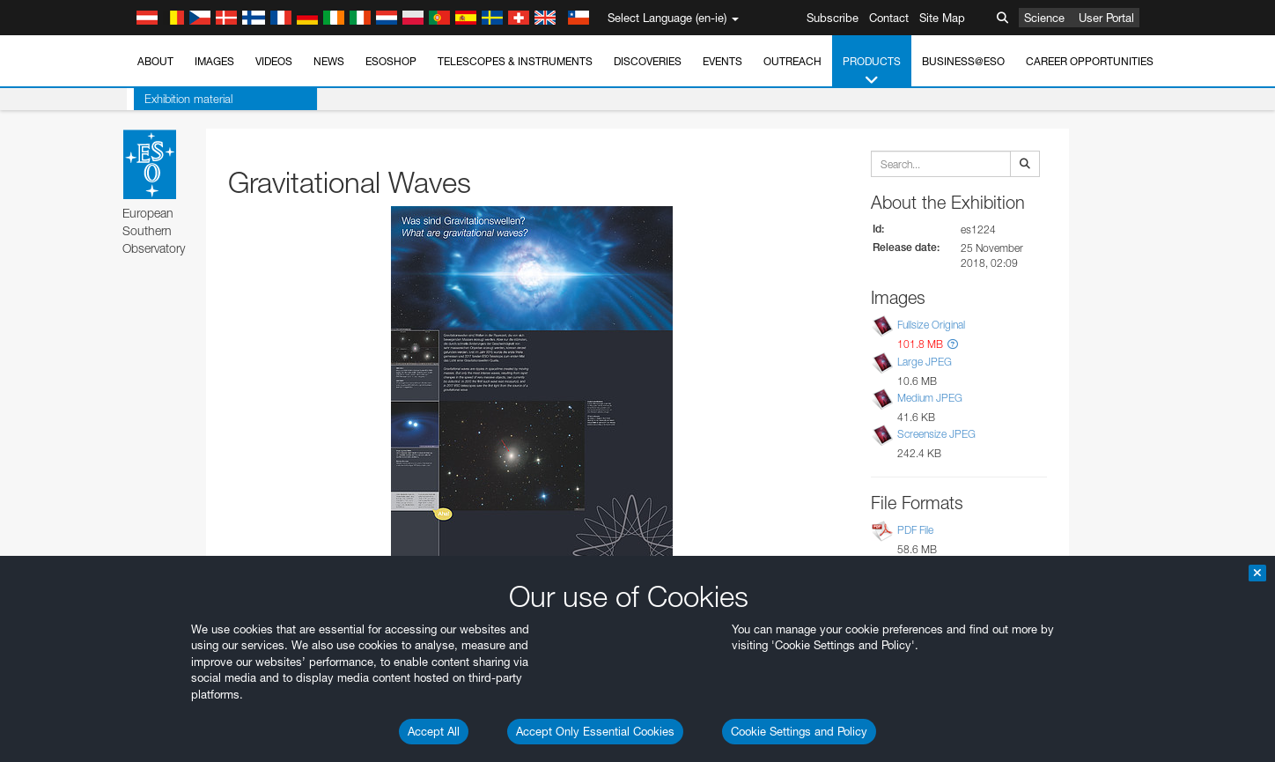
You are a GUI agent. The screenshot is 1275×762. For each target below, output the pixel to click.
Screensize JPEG (936, 433)
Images (214, 61)
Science (1044, 18)
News (328, 61)
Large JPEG (924, 361)
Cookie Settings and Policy (799, 731)
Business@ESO (963, 61)
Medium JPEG (929, 397)
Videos (273, 61)
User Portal (1106, 18)
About (155, 61)
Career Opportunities (1089, 61)
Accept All (434, 731)
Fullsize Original (931, 325)
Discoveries (648, 61)
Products (871, 71)
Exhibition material (181, 99)
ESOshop (390, 61)
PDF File (915, 529)
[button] (952, 344)
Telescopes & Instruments (515, 61)
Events (722, 61)
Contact (889, 18)
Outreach (792, 61)
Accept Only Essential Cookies (595, 731)
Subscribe (833, 18)
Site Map (942, 18)
